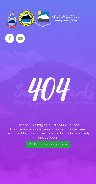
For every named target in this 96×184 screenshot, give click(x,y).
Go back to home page (48, 144)
